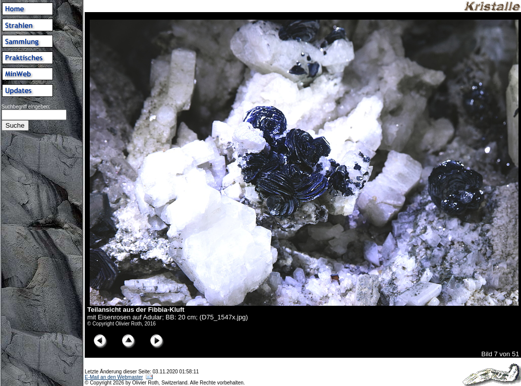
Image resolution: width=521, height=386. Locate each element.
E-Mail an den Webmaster (114, 377)
